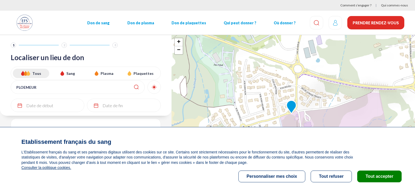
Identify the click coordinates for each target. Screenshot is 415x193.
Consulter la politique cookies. (46, 167)
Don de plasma (140, 23)
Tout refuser (331, 176)
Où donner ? (285, 23)
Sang (70, 73)
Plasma (107, 73)
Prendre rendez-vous (376, 23)
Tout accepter (379, 176)
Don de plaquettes (189, 23)
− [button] (178, 50)
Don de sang (98, 23)
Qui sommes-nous (394, 5)
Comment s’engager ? (355, 5)
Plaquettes (144, 73)
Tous (36, 73)
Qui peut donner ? (240, 23)
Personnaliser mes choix (272, 176)
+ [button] (178, 42)
